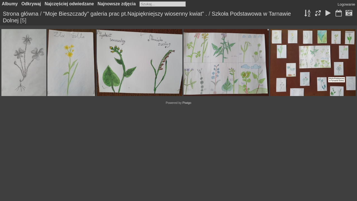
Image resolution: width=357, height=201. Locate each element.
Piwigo (186, 102)
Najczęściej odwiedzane (69, 3)
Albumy (10, 3)
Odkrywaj (31, 3)
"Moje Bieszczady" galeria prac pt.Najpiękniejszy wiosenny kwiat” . (125, 14)
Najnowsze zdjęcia (117, 3)
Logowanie (346, 4)
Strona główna (20, 14)
